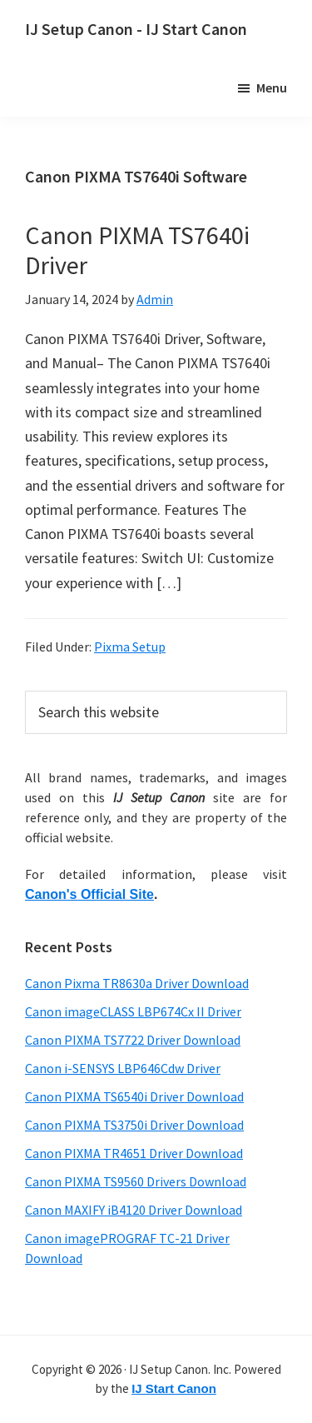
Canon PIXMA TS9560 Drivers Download (135, 1181)
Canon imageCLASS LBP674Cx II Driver (133, 1011)
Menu (271, 87)
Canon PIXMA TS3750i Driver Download (134, 1124)
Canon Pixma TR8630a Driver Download (137, 983)
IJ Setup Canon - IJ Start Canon (136, 28)
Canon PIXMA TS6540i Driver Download (134, 1096)
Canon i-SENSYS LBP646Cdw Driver (122, 1068)
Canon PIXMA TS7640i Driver (137, 250)
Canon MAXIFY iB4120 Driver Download (133, 1209)
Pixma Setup (130, 646)
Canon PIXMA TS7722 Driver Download (132, 1039)
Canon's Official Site (89, 894)
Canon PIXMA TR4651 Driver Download (134, 1153)
